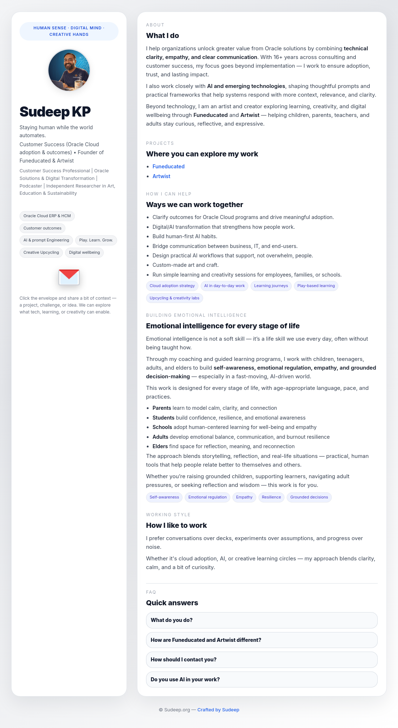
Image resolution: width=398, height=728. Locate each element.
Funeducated (169, 166)
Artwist (161, 176)
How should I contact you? (184, 659)
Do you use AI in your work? (185, 679)
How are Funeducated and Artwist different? (206, 640)
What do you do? (172, 620)
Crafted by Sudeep (218, 709)
